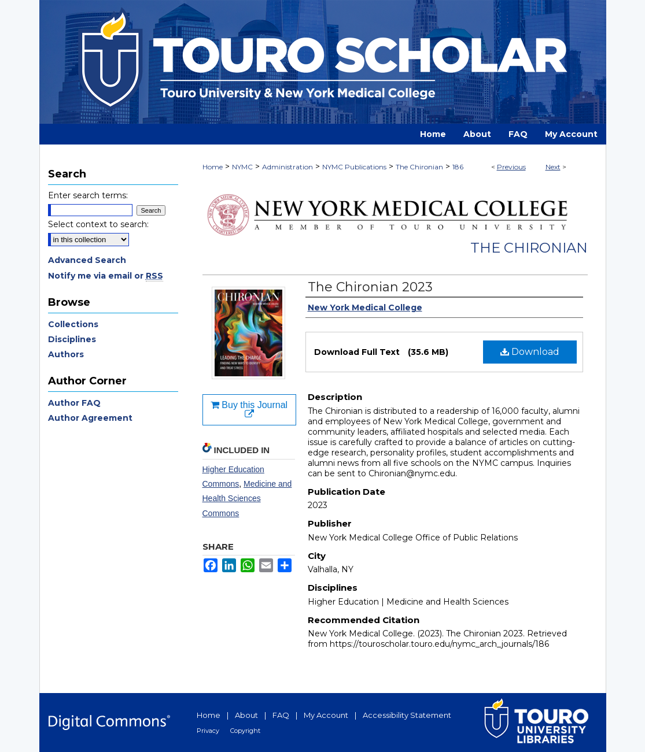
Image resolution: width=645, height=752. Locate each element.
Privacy (208, 731)
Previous (511, 166)
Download (529, 351)
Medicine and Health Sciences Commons (247, 498)
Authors (66, 354)
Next (553, 166)
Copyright (245, 731)
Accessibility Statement (407, 715)
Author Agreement (90, 418)
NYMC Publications (354, 166)
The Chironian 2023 (370, 287)
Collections (73, 324)
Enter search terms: (88, 195)
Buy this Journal (249, 409)
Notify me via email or (105, 276)
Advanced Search (87, 260)
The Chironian (419, 166)
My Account (326, 715)
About (246, 715)
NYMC (242, 166)
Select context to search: (98, 224)
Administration (287, 166)
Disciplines (72, 339)
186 (457, 166)
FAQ (280, 715)
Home (212, 166)
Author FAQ (74, 403)
